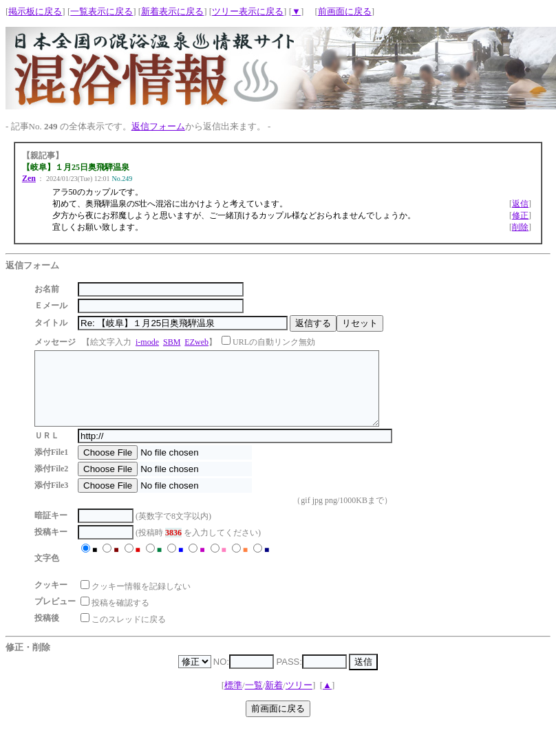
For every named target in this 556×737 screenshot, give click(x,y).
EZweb (196, 342)
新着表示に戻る (172, 11)
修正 (520, 215)
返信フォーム (158, 126)
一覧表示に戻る (101, 11)
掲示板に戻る (35, 11)
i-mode (147, 342)
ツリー (299, 699)
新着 (274, 699)
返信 (520, 204)
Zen (29, 178)
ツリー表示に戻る (248, 11)
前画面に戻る (345, 11)
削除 (520, 227)
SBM (171, 342)
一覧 (254, 699)
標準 (233, 699)
